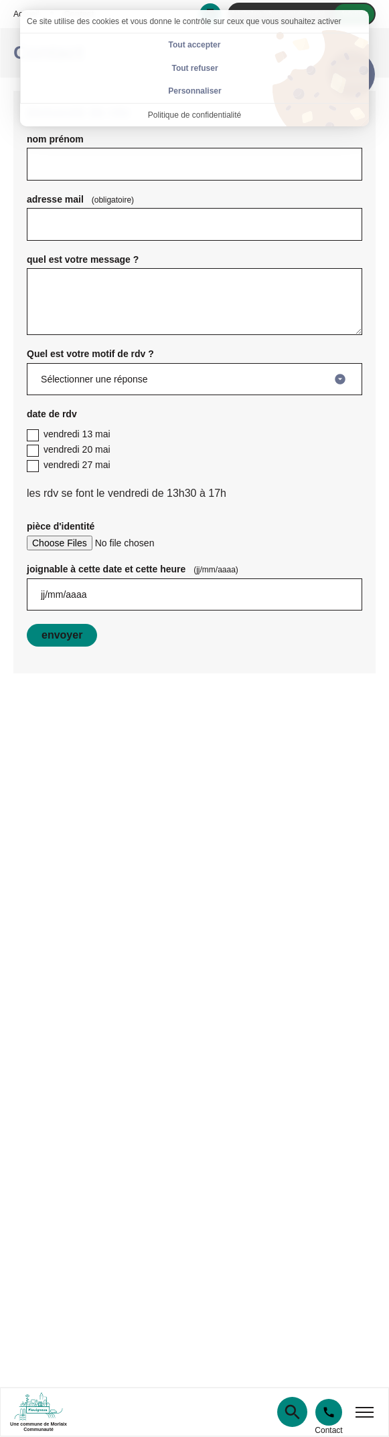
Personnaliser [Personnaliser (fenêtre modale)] (194, 91)
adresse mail (83, 199)
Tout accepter (195, 44)
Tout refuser (194, 68)
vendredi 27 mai (68, 465)
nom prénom (55, 139)
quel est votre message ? (83, 259)
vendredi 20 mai (68, 450)
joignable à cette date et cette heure (135, 569)
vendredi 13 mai (68, 435)
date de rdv (52, 414)
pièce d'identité (60, 526)
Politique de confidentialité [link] (194, 115)
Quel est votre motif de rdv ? (90, 353)
